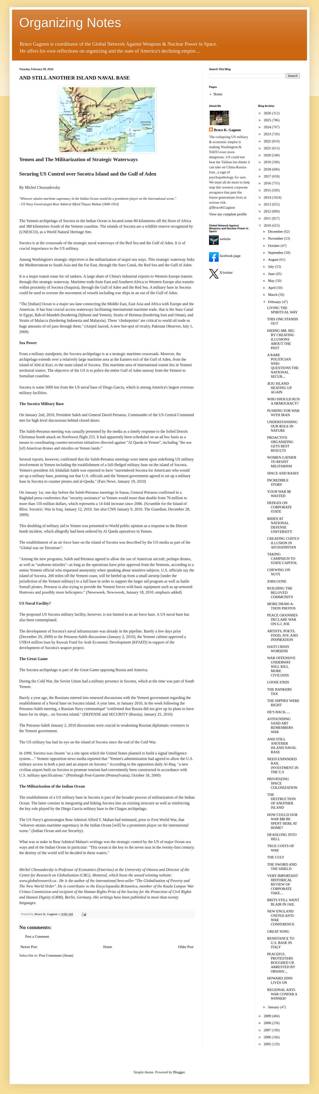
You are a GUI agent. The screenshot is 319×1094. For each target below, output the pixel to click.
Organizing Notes (70, 22)
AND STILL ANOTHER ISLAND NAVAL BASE (74, 78)
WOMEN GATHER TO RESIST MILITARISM (281, 462)
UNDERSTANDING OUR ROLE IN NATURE (282, 426)
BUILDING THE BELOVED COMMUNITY (280, 592)
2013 (268, 204)
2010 (268, 225)
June (272, 274)
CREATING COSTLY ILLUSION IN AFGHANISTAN (283, 543)
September (276, 253)
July (271, 266)
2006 (268, 1037)
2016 (268, 183)
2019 (268, 162)
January (274, 1007)
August (273, 259)
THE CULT (275, 857)
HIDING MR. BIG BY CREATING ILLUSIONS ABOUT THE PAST (281, 339)
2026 (268, 113)
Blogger (179, 1072)
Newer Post (28, 947)
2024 (268, 127)
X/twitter (221, 272)
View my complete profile (228, 214)
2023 (268, 134)
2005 (268, 1044)
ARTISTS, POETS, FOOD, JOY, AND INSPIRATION (282, 635)
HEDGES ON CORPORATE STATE (279, 507)
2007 (268, 1030)
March (273, 295)
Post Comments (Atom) (56, 955)
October (274, 246)
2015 (268, 190)
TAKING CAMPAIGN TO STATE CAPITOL (282, 558)
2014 (268, 197)
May (272, 281)
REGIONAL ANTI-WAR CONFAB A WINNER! (282, 994)
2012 (268, 211)
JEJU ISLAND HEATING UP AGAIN (279, 388)
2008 (268, 1023)
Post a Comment (37, 936)
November (276, 238)
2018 (268, 169)
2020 (268, 155)
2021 (268, 148)
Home (107, 947)
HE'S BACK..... (278, 712)
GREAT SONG (278, 931)
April (272, 288)
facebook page (225, 256)
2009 (268, 1016)
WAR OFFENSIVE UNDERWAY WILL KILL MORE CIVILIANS (281, 666)
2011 (268, 218)
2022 (268, 141)
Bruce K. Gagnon (227, 130)
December (276, 231)
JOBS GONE (276, 581)
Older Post (185, 947)
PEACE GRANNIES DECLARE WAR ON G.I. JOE (282, 619)
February (275, 302)
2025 (268, 120)
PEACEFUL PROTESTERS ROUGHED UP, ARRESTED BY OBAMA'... (281, 962)
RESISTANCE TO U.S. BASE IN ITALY (280, 942)
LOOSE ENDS (278, 682)
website (220, 239)
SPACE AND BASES (283, 473)
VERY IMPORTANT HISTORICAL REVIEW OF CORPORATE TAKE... (282, 884)
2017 (268, 176)
